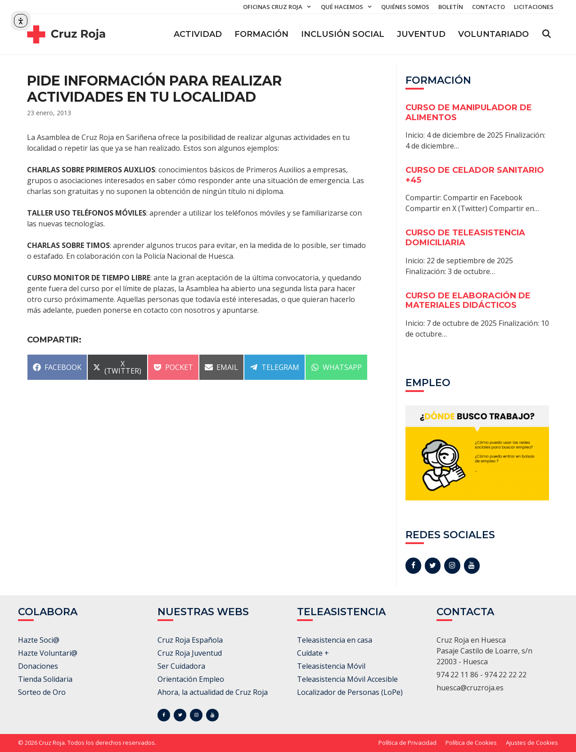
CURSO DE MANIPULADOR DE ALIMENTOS (468, 112)
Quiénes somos (405, 7)
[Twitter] (433, 566)
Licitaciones (534, 7)
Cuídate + (313, 653)
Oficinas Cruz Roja (279, 7)
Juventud (421, 34)
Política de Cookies (471, 742)
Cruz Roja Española (190, 640)
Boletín (450, 7)
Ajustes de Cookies (532, 742)
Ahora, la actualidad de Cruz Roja (213, 692)
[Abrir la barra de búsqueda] (546, 34)
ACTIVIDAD (198, 34)
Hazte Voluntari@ (47, 653)
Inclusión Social (342, 34)
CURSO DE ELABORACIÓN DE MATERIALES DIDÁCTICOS (468, 301)
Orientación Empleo (191, 679)
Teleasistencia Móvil (331, 666)
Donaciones (38, 666)
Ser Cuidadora (181, 666)
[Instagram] (452, 566)
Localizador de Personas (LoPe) (350, 692)
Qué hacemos (349, 7)
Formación (261, 34)
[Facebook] (413, 566)
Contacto (488, 7)
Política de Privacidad (407, 742)
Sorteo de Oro (42, 692)
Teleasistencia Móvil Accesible (347, 679)
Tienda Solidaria (45, 679)
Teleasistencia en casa (334, 640)
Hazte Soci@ (38, 640)
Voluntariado (493, 34)
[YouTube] (472, 566)
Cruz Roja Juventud (190, 653)
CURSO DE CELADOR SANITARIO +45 (474, 175)
